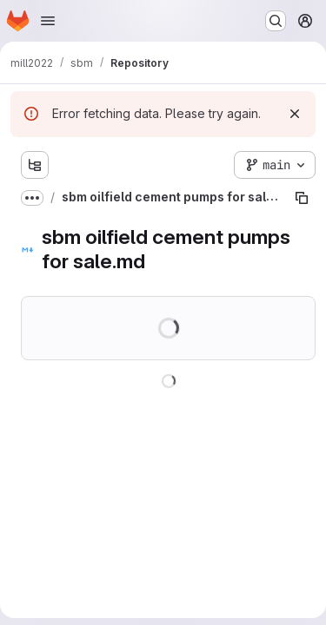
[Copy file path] (302, 198)
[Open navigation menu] (48, 21)
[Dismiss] (294, 113)
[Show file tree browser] (35, 165)
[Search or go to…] (275, 20)
